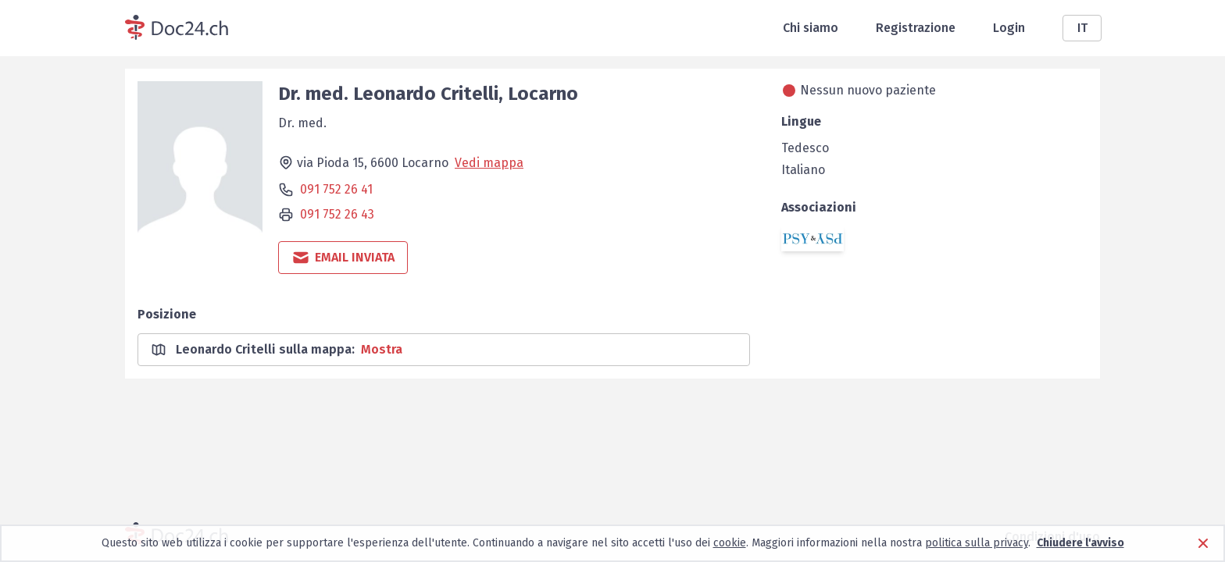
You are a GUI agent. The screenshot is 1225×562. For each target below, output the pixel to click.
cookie (729, 543)
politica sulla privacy (976, 543)
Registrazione (915, 27)
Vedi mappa (489, 162)
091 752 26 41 (336, 189)
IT (1082, 27)
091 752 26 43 (337, 214)
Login (1009, 27)
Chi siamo (810, 27)
